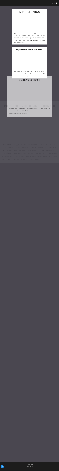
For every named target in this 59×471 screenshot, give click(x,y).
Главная (30, 466)
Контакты (30, 468)
